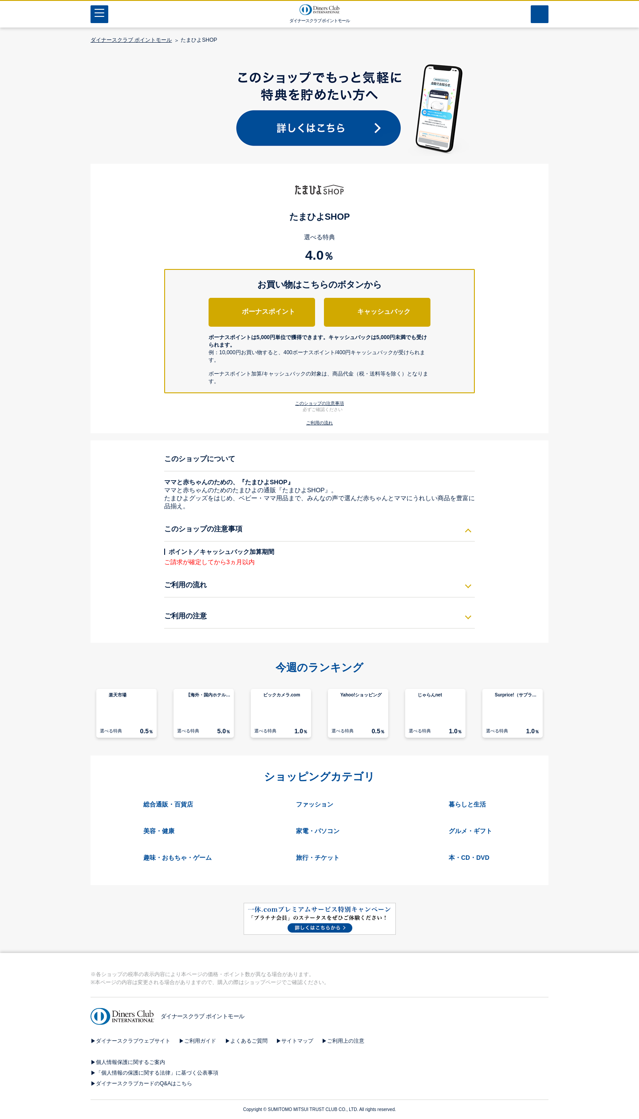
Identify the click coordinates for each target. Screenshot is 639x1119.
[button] (320, 357)
